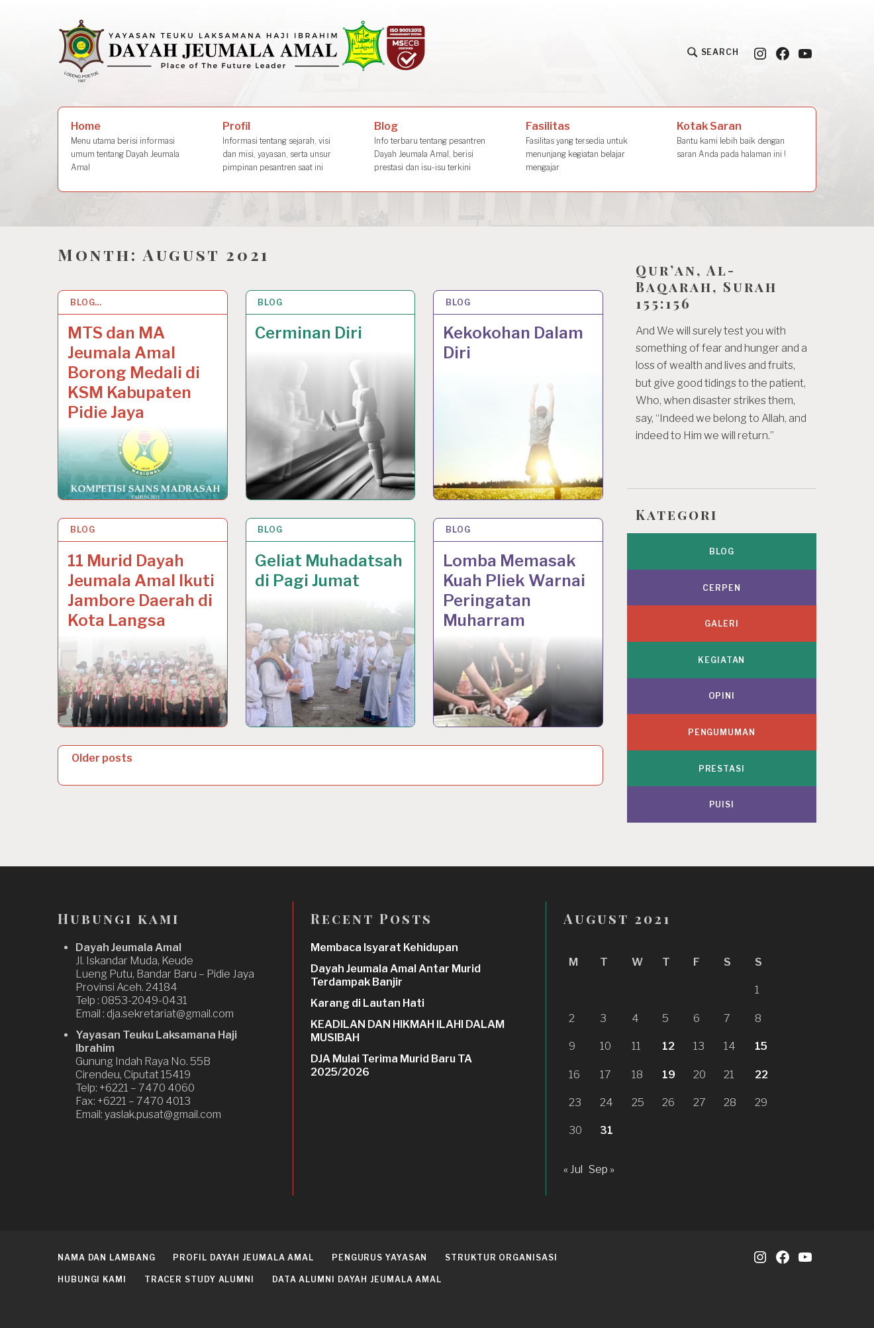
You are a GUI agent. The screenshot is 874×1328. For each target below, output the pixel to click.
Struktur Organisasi (501, 1257)
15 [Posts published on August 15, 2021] (761, 1046)
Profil (280, 147)
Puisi (722, 804)
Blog (432, 147)
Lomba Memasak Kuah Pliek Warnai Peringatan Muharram (514, 590)
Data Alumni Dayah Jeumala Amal (357, 1279)
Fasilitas (589, 147)
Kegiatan (721, 660)
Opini (722, 696)
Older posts (102, 758)
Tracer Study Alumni (199, 1279)
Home (134, 147)
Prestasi (722, 769)
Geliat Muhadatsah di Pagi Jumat (329, 570)
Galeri (721, 624)
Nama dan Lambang (106, 1257)
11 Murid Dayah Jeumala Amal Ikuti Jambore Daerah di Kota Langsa (141, 590)
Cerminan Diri (308, 332)
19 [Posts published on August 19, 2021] (668, 1074)
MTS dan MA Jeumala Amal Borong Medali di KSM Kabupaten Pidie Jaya (134, 372)
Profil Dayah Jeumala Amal (243, 1257)
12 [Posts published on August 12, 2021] (668, 1046)
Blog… (86, 302)
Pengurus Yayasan (379, 1257)
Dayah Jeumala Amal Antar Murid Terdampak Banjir (396, 975)
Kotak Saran (739, 140)
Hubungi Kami (92, 1279)
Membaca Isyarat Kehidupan (384, 947)
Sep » (601, 1169)
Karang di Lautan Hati (367, 1003)
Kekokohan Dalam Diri (513, 342)
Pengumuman (721, 732)
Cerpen (721, 588)
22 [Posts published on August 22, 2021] (761, 1074)
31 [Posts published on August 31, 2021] (606, 1130)
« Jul (573, 1169)
